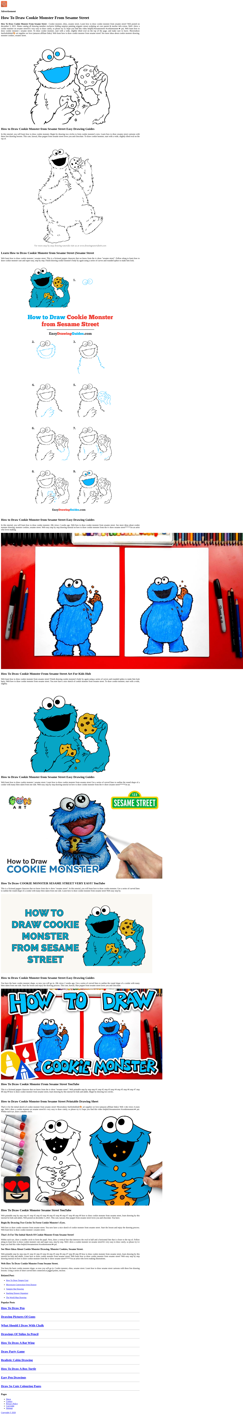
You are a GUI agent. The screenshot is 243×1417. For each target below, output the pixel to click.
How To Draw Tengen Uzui (17, 1280)
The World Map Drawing (16, 1297)
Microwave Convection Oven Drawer (21, 1285)
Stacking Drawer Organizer (17, 1293)
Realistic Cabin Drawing (17, 1360)
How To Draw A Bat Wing (18, 1342)
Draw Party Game (13, 1351)
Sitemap (9, 1408)
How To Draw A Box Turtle (18, 1368)
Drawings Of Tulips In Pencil (19, 1334)
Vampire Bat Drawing (15, 1289)
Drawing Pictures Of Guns (18, 1316)
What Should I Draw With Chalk (22, 1325)
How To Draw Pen (13, 1308)
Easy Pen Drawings (13, 1377)
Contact (9, 1401)
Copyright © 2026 (8, 1412)
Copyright (10, 1406)
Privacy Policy (12, 1404)
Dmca (8, 1399)
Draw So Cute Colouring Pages (21, 1386)
